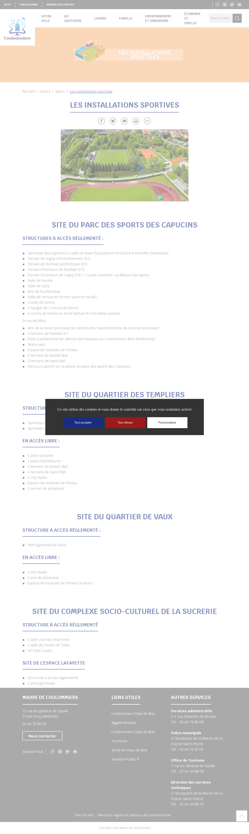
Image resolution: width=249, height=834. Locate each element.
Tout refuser (125, 422)
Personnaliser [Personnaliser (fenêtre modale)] (167, 422)
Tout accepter (83, 422)
